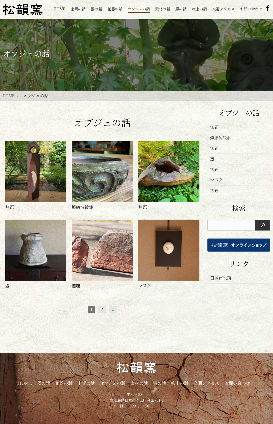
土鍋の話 (78, 8)
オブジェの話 (139, 8)
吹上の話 (199, 8)
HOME (59, 8)
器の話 (96, 8)
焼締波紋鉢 (220, 138)
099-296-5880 (142, 406)
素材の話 (162, 8)
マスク (216, 180)
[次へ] (113, 309)
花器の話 (114, 8)
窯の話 (181, 8)
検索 (239, 208)
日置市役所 (220, 278)
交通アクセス (223, 8)
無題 (214, 127)
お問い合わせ (251, 8)
